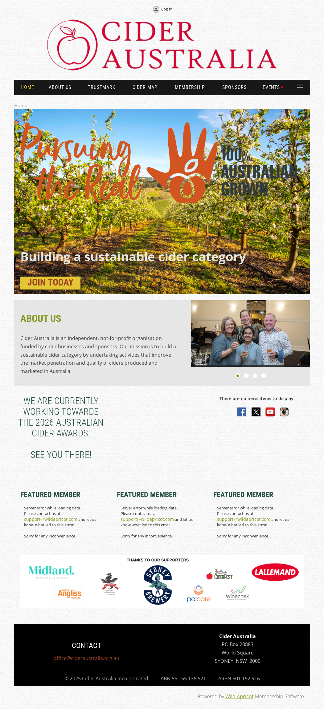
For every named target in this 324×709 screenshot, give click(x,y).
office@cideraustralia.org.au (86, 658)
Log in (166, 9)
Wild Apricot (239, 696)
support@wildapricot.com (50, 519)
